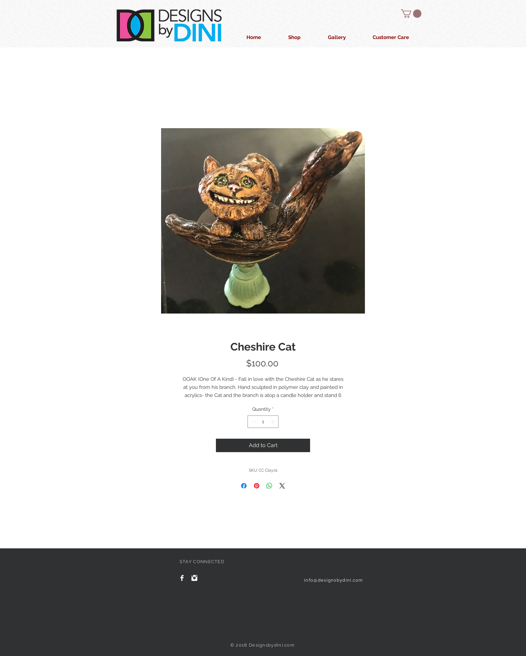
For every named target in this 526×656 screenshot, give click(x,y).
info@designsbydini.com (333, 580)
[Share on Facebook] (244, 486)
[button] (411, 13)
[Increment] (273, 422)
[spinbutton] (263, 422)
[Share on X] (282, 486)
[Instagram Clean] (194, 578)
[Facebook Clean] (182, 578)
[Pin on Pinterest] (257, 486)
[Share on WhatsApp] (269, 486)
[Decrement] (253, 422)
